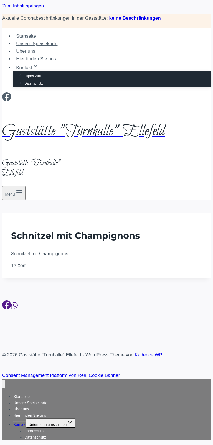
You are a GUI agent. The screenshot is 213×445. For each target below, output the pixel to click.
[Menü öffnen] (14, 193)
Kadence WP (148, 354)
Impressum (32, 76)
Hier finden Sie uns (36, 59)
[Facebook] (6, 98)
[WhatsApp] (14, 306)
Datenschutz (33, 83)
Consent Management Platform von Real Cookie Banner (61, 375)
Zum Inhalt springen (23, 6)
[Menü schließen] (3, 384)
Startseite (26, 36)
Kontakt (19, 424)
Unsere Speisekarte (36, 43)
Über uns (25, 51)
